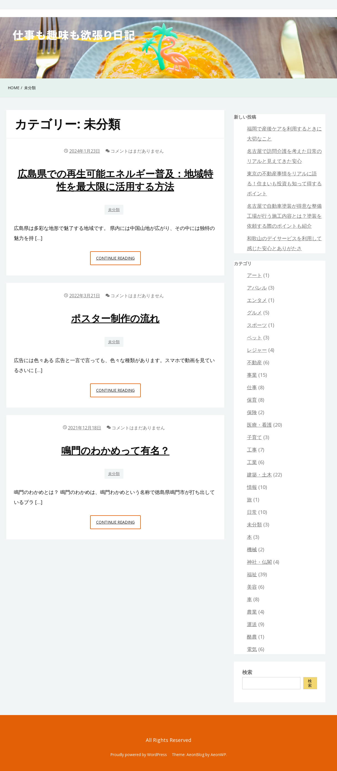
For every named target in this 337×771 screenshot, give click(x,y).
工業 (252, 462)
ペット (254, 337)
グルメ (254, 312)
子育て (254, 437)
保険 (252, 412)
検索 (247, 672)
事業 (252, 375)
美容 (252, 586)
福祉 (252, 574)
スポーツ (257, 325)
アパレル (257, 287)
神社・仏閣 (259, 562)
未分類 (114, 209)
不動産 (254, 362)
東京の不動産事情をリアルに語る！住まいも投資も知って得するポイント (284, 183)
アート (254, 275)
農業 (252, 611)
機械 (252, 549)
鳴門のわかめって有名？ (115, 450)
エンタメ (257, 300)
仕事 (252, 387)
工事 (252, 449)
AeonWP (218, 754)
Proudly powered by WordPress (138, 754)
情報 (252, 487)
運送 (252, 624)
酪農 (252, 636)
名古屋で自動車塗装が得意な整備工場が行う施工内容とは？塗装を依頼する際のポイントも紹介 (284, 216)
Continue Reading (118, 259)
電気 (252, 649)
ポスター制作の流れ (115, 318)
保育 (252, 399)
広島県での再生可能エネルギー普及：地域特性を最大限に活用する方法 (115, 180)
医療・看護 (259, 424)
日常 (252, 512)
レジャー (257, 350)
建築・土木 (259, 474)
